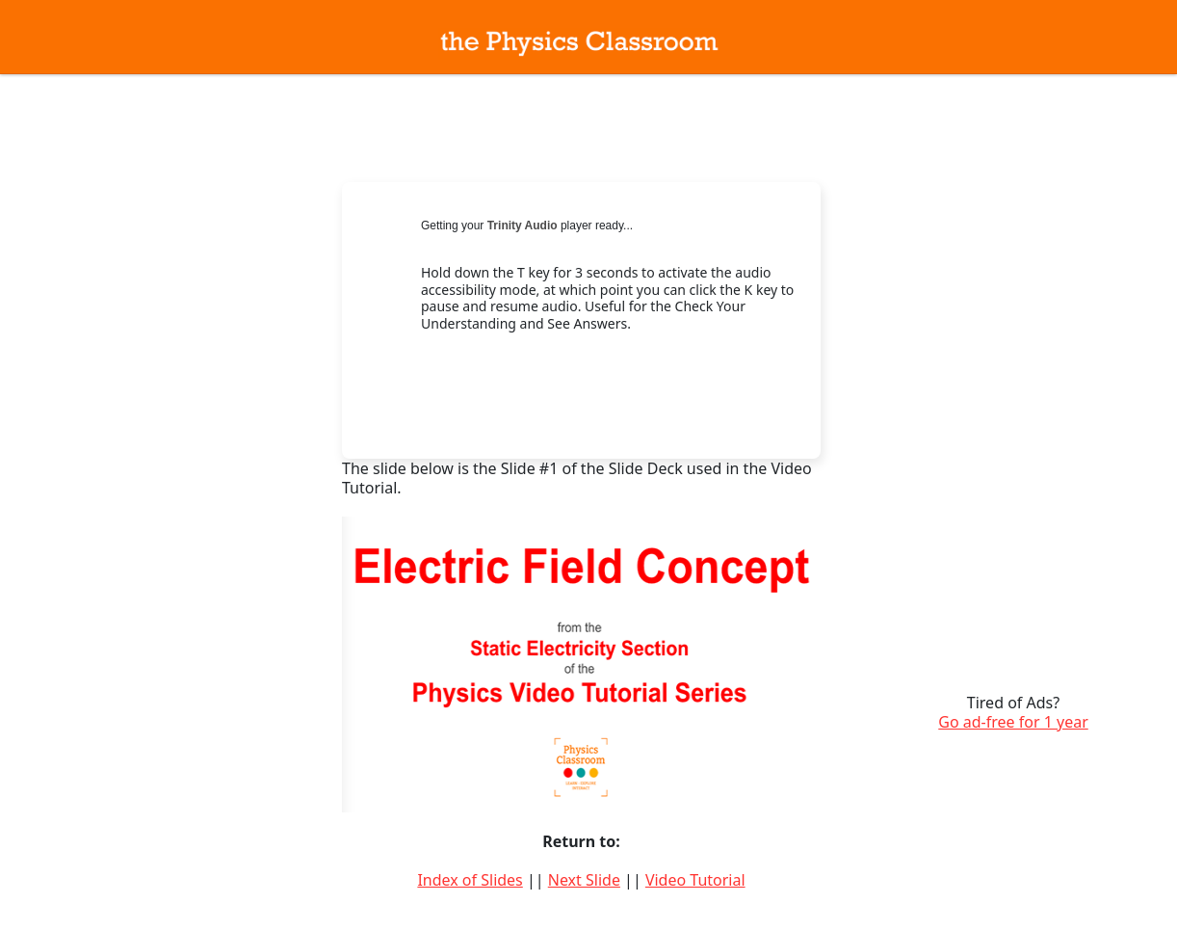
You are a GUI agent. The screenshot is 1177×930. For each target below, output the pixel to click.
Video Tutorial (695, 879)
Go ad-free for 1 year (1013, 721)
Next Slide (584, 879)
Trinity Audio (522, 225)
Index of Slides (469, 879)
